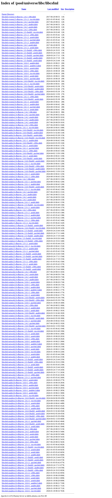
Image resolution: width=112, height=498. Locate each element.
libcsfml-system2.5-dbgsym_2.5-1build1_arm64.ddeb (22, 53)
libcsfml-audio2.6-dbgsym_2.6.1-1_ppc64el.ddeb (20, 148)
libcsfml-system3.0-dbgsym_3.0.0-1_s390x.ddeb (20, 71)
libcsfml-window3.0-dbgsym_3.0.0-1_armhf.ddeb (20, 311)
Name (23, 9)
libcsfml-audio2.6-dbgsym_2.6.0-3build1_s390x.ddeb (22, 143)
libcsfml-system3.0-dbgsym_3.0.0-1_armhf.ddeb (20, 76)
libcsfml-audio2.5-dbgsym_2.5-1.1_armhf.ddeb (19, 264)
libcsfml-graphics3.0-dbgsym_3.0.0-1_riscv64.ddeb (21, 491)
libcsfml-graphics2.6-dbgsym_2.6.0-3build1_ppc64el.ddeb (24, 419)
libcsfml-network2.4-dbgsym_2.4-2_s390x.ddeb (20, 305)
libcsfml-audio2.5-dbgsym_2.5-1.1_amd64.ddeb (20, 249)
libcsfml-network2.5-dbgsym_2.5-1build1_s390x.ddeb (22, 362)
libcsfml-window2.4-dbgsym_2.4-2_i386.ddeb (19, 112)
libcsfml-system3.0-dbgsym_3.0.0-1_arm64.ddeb (20, 68)
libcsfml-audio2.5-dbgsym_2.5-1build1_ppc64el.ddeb (22, 256)
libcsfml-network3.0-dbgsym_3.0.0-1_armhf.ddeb (20, 349)
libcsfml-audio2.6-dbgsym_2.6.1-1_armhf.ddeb (19, 156)
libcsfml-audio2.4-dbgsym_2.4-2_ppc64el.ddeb (19, 192)
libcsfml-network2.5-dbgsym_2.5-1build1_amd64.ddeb (22, 370)
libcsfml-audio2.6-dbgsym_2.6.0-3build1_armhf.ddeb (22, 159)
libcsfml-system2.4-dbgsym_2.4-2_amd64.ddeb (20, 25)
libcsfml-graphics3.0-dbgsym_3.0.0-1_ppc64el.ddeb (21, 488)
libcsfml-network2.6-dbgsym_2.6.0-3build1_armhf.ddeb (23, 318)
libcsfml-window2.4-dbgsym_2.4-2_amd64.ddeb (20, 120)
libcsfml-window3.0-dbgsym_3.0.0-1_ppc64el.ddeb (21, 303)
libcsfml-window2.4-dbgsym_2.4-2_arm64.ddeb (20, 117)
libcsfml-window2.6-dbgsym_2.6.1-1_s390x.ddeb (20, 177)
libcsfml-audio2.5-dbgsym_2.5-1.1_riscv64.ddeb (20, 223)
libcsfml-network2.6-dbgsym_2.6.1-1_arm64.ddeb (21, 295)
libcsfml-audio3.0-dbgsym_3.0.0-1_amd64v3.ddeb (21, 390)
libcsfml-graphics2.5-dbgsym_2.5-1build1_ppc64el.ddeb (23, 465)
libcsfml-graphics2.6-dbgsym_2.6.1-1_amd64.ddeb (21, 408)
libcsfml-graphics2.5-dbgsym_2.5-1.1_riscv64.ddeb (21, 445)
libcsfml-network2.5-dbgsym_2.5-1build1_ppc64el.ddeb (23, 372)
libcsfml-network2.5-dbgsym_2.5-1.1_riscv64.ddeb (21, 329)
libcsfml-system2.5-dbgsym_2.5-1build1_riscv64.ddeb (22, 32)
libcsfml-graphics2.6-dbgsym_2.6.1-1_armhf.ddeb (21, 426)
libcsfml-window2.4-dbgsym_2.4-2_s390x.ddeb (20, 125)
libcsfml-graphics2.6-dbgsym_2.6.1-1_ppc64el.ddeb (21, 421)
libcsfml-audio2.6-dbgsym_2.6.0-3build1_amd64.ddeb (22, 133)
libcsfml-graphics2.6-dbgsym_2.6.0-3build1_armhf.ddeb (23, 424)
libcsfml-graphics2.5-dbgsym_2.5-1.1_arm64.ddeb (21, 450)
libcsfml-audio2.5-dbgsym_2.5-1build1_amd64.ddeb (21, 259)
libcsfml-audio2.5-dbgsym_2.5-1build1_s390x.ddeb (21, 267)
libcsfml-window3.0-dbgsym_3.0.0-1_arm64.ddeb (21, 282)
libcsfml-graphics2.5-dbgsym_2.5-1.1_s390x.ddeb (21, 473)
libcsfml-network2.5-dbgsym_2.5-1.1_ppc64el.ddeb (21, 378)
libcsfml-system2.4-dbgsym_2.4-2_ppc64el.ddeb (20, 22)
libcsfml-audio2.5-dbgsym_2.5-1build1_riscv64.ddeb (22, 238)
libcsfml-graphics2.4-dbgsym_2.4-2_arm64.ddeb (20, 434)
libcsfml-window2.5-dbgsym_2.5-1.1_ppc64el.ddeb (21, 218)
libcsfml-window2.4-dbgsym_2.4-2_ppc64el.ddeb (20, 115)
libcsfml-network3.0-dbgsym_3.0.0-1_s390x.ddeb (20, 339)
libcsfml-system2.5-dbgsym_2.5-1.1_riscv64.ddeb (21, 19)
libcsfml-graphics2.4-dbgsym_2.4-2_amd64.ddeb (20, 432)
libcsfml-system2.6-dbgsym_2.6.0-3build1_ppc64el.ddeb (23, 94)
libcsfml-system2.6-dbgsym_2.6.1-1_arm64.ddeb (20, 102)
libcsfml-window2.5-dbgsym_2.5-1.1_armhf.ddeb (20, 213)
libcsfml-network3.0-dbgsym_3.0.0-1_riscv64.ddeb (21, 352)
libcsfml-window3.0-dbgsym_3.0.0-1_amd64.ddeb (21, 287)
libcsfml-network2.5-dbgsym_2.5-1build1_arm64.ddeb (22, 367)
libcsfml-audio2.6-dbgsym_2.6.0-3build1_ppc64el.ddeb (23, 153)
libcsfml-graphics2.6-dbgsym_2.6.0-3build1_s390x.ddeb (23, 416)
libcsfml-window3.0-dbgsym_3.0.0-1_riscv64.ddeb (21, 316)
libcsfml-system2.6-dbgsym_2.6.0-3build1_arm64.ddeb (23, 86)
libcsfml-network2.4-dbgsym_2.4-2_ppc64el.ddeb (20, 323)
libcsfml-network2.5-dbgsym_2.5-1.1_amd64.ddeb (21, 357)
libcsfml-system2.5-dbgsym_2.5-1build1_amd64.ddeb (22, 58)
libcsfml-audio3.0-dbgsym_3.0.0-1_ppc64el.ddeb (20, 388)
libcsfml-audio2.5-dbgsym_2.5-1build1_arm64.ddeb (21, 254)
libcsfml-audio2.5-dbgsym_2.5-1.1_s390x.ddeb (19, 262)
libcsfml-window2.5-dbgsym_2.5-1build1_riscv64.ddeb (23, 205)
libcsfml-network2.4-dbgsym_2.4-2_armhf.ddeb (20, 277)
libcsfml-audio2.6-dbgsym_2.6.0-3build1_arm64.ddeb (22, 135)
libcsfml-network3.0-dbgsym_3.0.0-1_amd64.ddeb (21, 341)
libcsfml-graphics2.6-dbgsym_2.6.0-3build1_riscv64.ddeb (23, 398)
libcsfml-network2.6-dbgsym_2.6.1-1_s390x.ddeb (20, 293)
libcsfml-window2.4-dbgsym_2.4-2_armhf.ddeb (20, 122)
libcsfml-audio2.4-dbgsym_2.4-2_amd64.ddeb (19, 195)
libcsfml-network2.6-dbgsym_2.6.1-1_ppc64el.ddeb (21, 321)
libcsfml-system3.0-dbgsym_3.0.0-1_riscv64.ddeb (21, 73)
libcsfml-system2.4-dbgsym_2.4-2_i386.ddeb (19, 17)
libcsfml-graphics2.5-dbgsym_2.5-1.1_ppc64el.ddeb (21, 463)
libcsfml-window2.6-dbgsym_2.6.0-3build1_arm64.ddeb (23, 161)
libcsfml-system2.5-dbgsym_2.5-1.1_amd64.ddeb (20, 43)
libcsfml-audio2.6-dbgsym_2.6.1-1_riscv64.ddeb (20, 128)
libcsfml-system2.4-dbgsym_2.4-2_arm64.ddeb (19, 27)
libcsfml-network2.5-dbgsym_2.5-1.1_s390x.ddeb (20, 375)
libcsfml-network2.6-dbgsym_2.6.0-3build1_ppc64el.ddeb (24, 326)
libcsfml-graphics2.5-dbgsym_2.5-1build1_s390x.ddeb (22, 470)
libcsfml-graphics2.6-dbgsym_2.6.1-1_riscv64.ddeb (21, 401)
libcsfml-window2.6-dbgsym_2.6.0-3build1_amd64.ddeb (23, 169)
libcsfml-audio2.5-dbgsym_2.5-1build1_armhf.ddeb (21, 269)
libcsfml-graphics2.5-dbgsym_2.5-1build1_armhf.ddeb (22, 457)
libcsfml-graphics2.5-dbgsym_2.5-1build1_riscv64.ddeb (23, 447)
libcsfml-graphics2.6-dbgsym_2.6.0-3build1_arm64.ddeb (23, 414)
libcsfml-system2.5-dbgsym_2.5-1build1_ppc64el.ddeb (22, 55)
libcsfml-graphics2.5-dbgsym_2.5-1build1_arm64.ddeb (22, 460)
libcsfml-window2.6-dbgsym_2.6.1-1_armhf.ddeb (20, 202)
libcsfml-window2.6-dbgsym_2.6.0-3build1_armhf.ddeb (23, 187)
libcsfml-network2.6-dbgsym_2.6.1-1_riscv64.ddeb (21, 246)
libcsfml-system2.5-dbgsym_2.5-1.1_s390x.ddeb (20, 35)
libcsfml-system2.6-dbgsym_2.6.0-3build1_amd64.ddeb (23, 89)
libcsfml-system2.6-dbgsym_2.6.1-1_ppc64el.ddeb (21, 107)
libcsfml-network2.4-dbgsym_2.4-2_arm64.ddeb (20, 274)
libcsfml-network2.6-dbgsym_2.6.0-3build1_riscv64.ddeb (23, 228)
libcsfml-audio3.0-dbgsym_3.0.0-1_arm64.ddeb (20, 380)
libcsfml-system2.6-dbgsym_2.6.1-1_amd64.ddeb (20, 104)
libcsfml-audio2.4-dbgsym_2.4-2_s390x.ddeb (19, 210)
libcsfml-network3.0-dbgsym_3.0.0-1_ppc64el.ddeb (21, 347)
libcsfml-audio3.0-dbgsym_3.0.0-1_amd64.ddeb (20, 385)
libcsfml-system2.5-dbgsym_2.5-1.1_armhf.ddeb (20, 48)
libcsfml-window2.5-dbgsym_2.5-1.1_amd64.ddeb (21, 215)
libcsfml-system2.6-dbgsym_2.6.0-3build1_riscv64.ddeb (23, 81)
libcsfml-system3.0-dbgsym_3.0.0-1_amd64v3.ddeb (21, 66)
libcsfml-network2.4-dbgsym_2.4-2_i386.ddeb (19, 272)
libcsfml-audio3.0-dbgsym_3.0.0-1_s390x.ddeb (19, 383)
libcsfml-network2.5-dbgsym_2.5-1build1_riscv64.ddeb (23, 331)
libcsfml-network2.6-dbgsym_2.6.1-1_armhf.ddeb (20, 334)
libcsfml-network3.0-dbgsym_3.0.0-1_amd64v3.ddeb (22, 344)
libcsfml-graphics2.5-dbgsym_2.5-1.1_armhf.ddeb (21, 452)
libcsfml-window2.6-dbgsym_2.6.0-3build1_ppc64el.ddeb (24, 171)
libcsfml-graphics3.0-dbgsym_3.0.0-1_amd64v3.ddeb (22, 483)
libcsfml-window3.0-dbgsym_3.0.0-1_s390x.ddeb (20, 285)
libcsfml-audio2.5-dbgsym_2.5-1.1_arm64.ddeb (20, 244)
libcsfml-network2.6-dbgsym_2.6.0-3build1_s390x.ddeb (23, 300)
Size (62, 9)
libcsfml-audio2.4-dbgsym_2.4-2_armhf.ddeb (19, 200)
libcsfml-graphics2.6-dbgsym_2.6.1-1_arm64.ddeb (21, 403)
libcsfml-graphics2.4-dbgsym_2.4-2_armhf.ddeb (20, 437)
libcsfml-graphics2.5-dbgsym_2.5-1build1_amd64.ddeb (23, 468)
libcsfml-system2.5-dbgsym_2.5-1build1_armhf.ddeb (22, 61)
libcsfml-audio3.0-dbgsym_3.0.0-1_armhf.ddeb (19, 393)
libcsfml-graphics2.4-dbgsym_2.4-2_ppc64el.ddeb (21, 439)
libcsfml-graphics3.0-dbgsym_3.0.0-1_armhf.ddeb (21, 478)
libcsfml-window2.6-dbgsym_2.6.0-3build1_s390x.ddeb (23, 166)
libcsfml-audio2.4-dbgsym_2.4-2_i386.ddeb (18, 179)
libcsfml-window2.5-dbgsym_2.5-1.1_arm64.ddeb (21, 207)
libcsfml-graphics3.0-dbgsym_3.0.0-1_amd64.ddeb (21, 486)
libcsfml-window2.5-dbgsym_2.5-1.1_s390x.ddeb (20, 220)
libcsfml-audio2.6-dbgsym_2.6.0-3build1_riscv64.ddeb (22, 130)
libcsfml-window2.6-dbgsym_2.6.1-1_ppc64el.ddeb (21, 182)
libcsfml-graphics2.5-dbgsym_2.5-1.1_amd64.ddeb (21, 455)
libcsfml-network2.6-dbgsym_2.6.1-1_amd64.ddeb (21, 308)
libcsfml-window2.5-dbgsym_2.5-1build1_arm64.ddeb (22, 226)
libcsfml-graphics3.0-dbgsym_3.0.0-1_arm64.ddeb (21, 481)
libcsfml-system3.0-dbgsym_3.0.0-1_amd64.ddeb (20, 63)
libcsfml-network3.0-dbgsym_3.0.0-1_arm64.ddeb (21, 336)
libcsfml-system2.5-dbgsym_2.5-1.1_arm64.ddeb (20, 37)
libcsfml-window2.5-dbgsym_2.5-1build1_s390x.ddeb (22, 241)
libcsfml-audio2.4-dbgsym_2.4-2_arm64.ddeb (19, 197)
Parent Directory (8, 14)
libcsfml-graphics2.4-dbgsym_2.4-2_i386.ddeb (19, 429)
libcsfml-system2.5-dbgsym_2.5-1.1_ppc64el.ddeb (21, 40)
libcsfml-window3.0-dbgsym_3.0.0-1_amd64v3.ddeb (22, 290)
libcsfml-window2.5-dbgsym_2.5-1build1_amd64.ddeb (22, 236)
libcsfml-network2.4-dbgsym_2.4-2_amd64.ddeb (20, 280)
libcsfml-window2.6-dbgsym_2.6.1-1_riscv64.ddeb (21, 164)
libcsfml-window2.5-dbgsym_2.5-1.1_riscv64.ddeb (21, 189)
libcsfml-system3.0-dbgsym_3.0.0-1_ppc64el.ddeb (21, 79)
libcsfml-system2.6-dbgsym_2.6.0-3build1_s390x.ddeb (22, 92)
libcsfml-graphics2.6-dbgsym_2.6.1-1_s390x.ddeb (21, 406)
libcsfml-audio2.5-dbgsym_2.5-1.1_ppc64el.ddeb (20, 251)
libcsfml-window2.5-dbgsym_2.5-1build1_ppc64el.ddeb (23, 233)
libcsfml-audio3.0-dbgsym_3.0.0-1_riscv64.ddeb (20, 396)
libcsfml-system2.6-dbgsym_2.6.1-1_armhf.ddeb (20, 110)
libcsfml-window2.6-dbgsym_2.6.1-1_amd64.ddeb (21, 184)
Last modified (53, 9)
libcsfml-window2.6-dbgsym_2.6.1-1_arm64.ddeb (21, 174)
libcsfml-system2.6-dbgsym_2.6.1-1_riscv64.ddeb (21, 84)
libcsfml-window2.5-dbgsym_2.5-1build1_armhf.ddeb (22, 231)
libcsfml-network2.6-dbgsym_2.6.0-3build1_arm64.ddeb (23, 298)
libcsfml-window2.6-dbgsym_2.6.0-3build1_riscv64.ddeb (23, 138)
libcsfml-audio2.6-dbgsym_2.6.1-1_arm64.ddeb (20, 146)
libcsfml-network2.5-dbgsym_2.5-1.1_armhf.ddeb (20, 365)
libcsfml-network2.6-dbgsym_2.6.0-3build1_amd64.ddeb (23, 313)
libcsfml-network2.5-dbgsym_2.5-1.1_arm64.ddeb (21, 354)
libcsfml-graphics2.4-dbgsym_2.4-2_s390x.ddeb (20, 442)
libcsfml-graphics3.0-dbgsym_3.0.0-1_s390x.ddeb (21, 475)
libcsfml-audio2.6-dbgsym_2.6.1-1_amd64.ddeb (20, 140)
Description (69, 9)
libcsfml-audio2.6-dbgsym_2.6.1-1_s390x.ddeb (19, 151)
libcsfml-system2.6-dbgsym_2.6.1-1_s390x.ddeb (20, 97)
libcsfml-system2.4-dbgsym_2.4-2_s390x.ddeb (19, 30)
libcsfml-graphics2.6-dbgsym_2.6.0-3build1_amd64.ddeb (23, 411)
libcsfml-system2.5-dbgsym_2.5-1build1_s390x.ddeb (22, 50)
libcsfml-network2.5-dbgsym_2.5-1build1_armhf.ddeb (22, 359)
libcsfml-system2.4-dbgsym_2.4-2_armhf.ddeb (19, 45)
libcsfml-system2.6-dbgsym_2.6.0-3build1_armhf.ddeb (22, 99)
